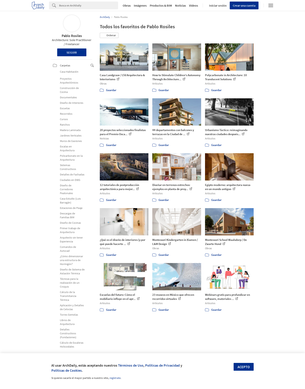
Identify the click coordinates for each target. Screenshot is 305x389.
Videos (193, 5)
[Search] (88, 5)
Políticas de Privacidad (162, 365)
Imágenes (140, 5)
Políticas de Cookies (66, 370)
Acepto (244, 367)
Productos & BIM (161, 5)
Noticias (180, 5)
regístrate (115, 378)
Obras (127, 5)
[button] (109, 35)
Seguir (72, 52)
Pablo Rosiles (72, 35)
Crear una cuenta (244, 5)
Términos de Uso (130, 365)
